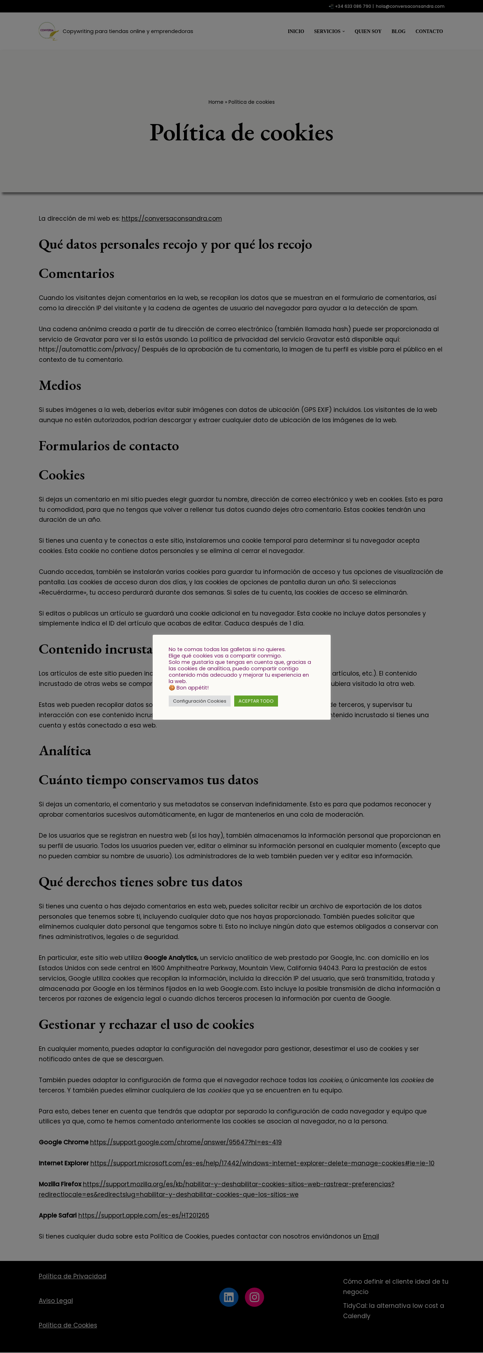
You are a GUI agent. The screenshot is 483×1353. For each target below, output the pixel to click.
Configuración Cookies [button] (199, 701)
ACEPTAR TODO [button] (256, 701)
